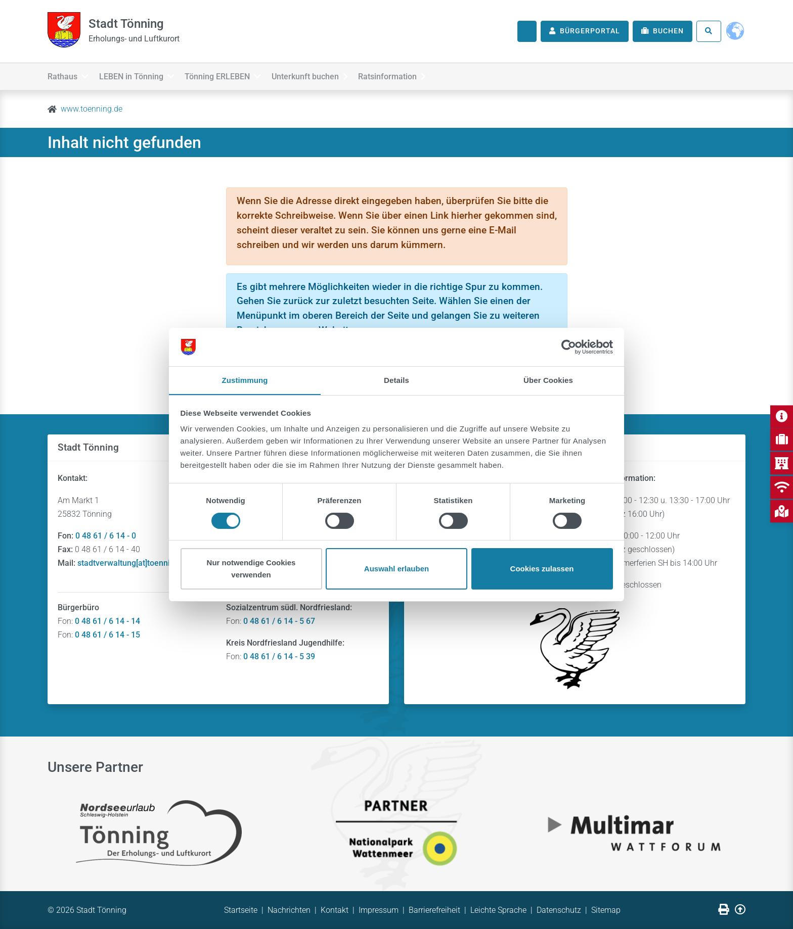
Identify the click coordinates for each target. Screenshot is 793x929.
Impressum (379, 910)
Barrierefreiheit (434, 910)
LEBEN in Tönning (142, 75)
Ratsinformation (415, 75)
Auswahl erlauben (396, 569)
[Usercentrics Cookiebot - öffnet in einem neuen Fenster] (568, 346)
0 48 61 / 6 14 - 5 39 (279, 656)
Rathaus (68, 75)
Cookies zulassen (542, 569)
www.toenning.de (91, 109)
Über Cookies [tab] (548, 380)
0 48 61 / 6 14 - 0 (105, 536)
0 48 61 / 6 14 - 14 (107, 621)
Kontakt (334, 910)
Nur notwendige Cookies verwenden (251, 569)
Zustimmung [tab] (245, 380)
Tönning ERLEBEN (234, 75)
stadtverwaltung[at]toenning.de (133, 563)
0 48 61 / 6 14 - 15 (107, 635)
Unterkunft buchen (327, 75)
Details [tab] (396, 380)
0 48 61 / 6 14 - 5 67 (279, 621)
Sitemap (606, 910)
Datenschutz (559, 910)
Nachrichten (289, 910)
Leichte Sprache (498, 910)
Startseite (240, 910)
